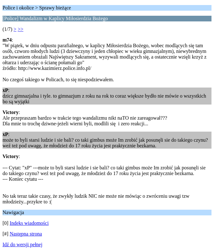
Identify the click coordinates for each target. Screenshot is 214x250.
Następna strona (26, 233)
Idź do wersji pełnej (22, 244)
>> (20, 29)
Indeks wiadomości (29, 223)
